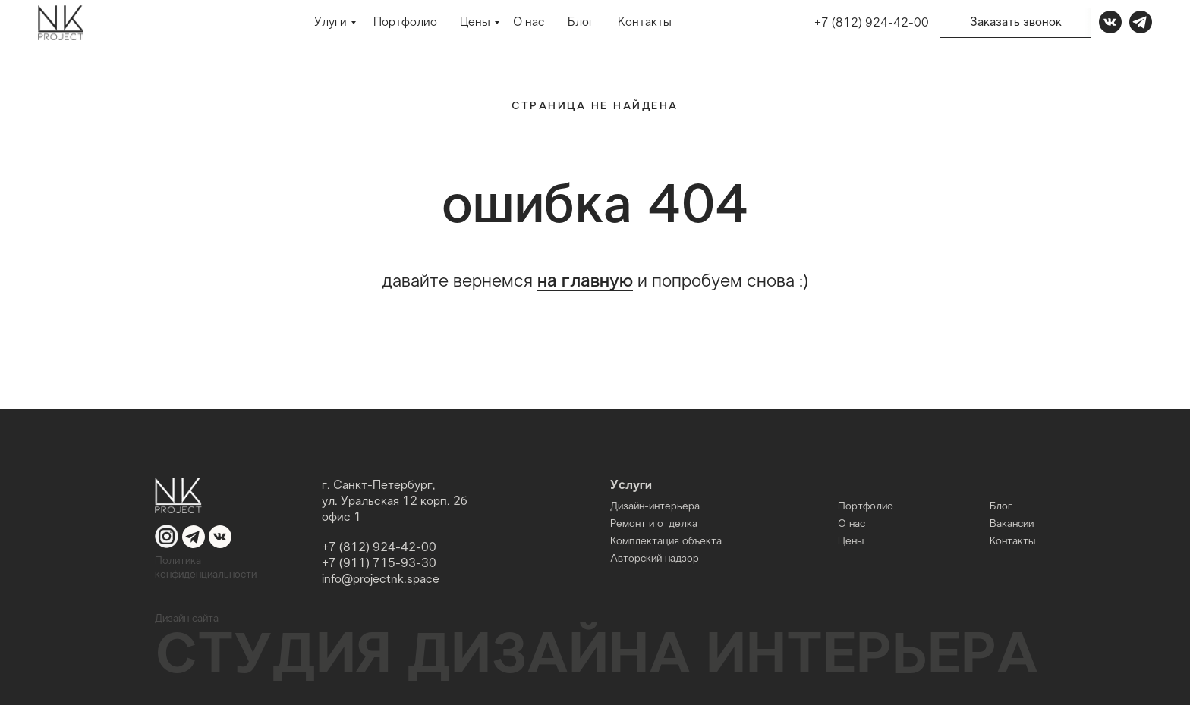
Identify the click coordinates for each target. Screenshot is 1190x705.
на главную (585, 281)
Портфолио (405, 23)
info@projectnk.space (380, 579)
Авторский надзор (654, 559)
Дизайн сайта (187, 619)
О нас (528, 23)
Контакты (645, 23)
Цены (475, 23)
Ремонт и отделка (653, 524)
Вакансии (1012, 524)
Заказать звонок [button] (1016, 22)
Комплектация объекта (666, 542)
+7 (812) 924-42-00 (871, 24)
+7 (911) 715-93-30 (379, 563)
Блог (581, 23)
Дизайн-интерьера (655, 507)
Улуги (330, 23)
